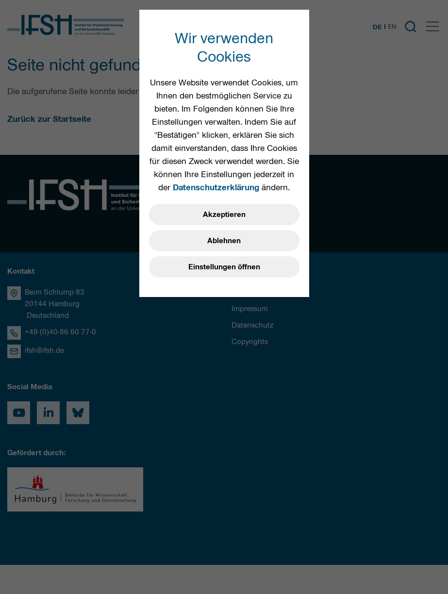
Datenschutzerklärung (216, 187)
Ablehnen (224, 241)
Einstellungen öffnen (224, 267)
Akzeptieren (224, 214)
